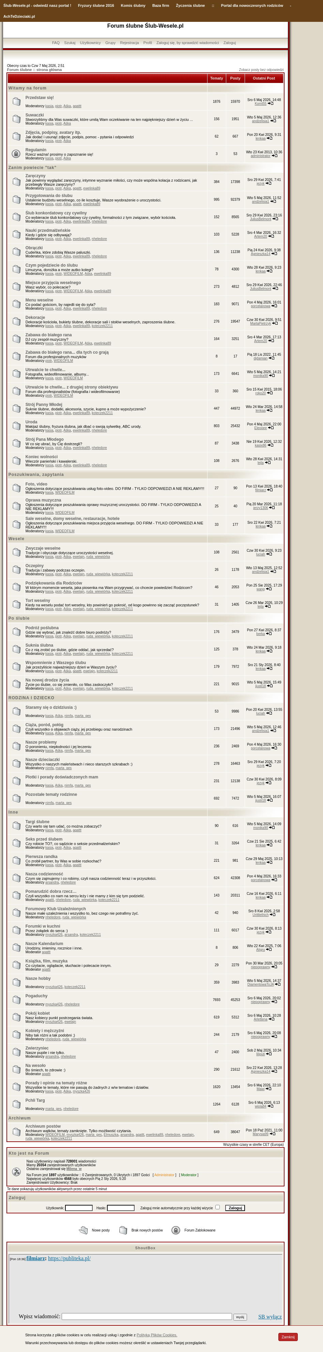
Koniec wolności (42, 456)
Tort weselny (38, 600)
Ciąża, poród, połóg (44, 724)
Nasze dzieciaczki (43, 759)
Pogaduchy (37, 996)
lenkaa (260, 138)
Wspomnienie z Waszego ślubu (56, 662)
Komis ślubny (133, 5)
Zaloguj (230, 43)
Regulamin (36, 149)
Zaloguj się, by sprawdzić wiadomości (187, 43)
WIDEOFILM (73, 274)
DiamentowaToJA (260, 984)
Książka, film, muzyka (46, 961)
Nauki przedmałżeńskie (48, 230)
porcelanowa (261, 306)
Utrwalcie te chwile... (45, 369)
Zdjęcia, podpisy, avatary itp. (53, 132)
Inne (13, 812)
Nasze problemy (41, 742)
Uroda (31, 422)
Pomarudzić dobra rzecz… (51, 891)
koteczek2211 (102, 326)
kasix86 (260, 445)
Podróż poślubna (42, 627)
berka (260, 634)
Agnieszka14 (260, 254)
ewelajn (78, 557)
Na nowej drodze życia (47, 680)
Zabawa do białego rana (49, 335)
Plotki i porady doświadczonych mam (62, 777)
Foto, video (36, 484)
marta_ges (83, 716)
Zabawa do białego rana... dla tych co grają (67, 352)
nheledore (99, 221)
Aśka (67, 106)
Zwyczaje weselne (43, 548)
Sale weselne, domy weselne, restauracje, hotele (73, 518)
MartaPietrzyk (260, 323)
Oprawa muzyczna (43, 500)
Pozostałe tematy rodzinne (51, 794)
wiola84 (260, 1106)
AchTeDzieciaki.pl (19, 16)
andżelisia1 (260, 121)
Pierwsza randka (42, 856)
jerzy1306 (260, 508)
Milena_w (73, 1169)
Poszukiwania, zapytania (36, 474)
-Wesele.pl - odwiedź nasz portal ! (41, 5)
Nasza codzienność (44, 874)
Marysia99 (260, 1134)
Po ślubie (19, 618)
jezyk (260, 183)
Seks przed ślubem (44, 839)
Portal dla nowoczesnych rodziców (252, 5)
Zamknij (288, 1337)
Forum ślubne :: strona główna (34, 70)
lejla (261, 463)
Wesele (17, 538)
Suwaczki (35, 115)
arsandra (52, 882)
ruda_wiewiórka (98, 557)
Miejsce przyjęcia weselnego (53, 282)
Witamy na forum (28, 88)
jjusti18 (260, 686)
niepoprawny (261, 967)
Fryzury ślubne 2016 (96, 5)
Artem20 (260, 236)
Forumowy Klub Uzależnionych (56, 908)
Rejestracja (129, 43)
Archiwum (20, 1118)
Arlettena (260, 1019)
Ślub (7, 5)
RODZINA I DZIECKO (32, 697)
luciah (260, 554)
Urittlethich (260, 915)
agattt (77, 106)
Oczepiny (35, 565)
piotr (58, 106)
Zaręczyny (36, 175)
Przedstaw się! (40, 97)
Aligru (260, 950)
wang (261, 589)
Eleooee (261, 428)
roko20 (261, 393)
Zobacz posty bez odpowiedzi (261, 70)
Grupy (110, 43)
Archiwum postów (43, 1126)
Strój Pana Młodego (45, 439)
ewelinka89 (91, 188)
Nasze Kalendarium (44, 943)
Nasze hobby (38, 978)
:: (213, 5)
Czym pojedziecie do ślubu (52, 265)
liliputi (260, 1054)
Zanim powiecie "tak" (33, 167)
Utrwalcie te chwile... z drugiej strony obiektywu (72, 387)
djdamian (261, 358)
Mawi (260, 1089)
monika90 (260, 376)
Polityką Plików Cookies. (157, 1335)
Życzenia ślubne (190, 5)
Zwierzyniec (37, 1048)
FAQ (56, 43)
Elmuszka (111, 1135)
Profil (147, 43)
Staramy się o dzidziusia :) (51, 707)
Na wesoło (36, 1065)
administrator (261, 156)
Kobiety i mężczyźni (45, 1030)
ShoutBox (145, 1248)
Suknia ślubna (39, 645)
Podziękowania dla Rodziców (54, 583)
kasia (49, 106)
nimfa (68, 716)
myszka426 (54, 934)
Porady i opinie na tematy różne (56, 1083)
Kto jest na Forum (29, 1153)
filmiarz (260, 490)
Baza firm (160, 5)
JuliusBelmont (260, 219)
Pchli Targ (35, 1100)
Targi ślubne (37, 821)
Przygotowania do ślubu (49, 195)
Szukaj (69, 43)
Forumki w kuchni (43, 926)
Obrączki (34, 247)
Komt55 (260, 103)
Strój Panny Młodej (44, 404)
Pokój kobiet (38, 1013)
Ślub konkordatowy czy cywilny (56, 213)
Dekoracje (35, 317)
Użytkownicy (90, 43)
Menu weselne (39, 300)
